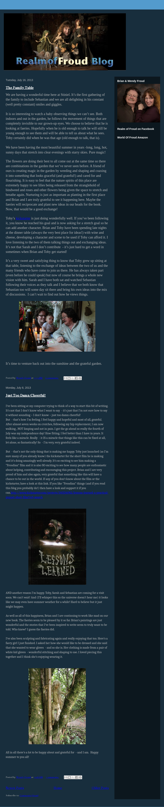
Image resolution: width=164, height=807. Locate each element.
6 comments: (52, 377)
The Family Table (20, 88)
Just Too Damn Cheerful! (26, 395)
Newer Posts (15, 788)
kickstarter (23, 218)
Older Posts (100, 788)
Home (58, 788)
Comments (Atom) (29, 795)
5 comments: (52, 777)
